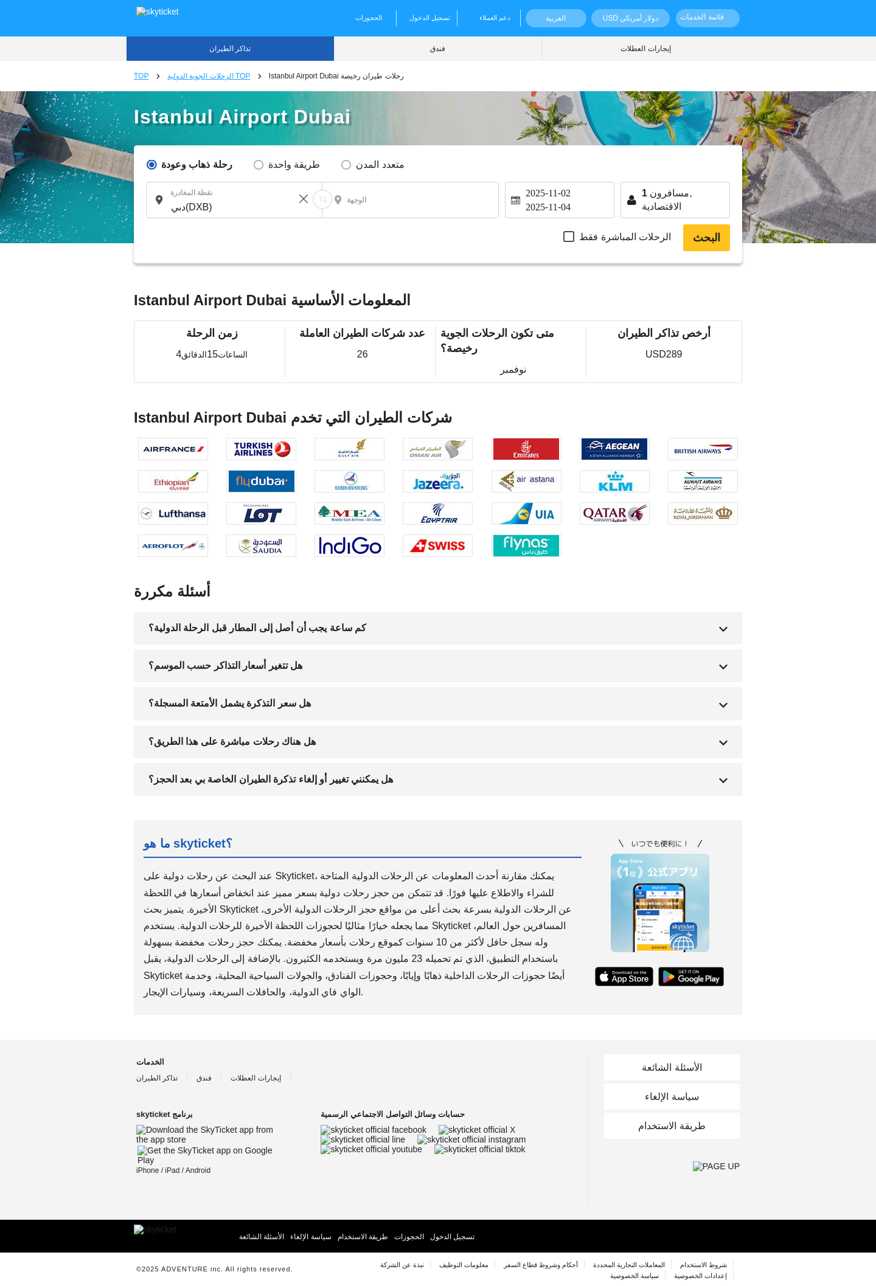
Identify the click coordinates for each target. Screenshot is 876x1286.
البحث (706, 238)
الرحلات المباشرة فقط (625, 237)
